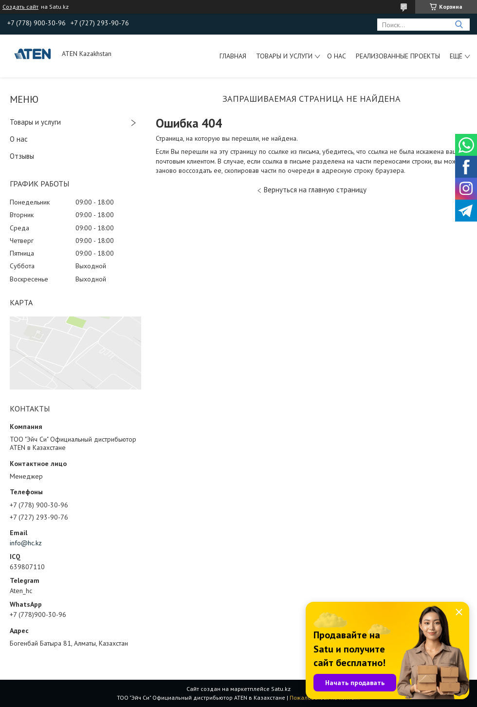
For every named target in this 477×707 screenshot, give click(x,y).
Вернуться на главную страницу (315, 189)
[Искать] (459, 25)
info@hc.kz (26, 543)
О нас (336, 56)
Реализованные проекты (398, 56)
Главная (233, 56)
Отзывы (22, 156)
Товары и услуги (284, 56)
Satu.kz (281, 688)
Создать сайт (20, 6)
